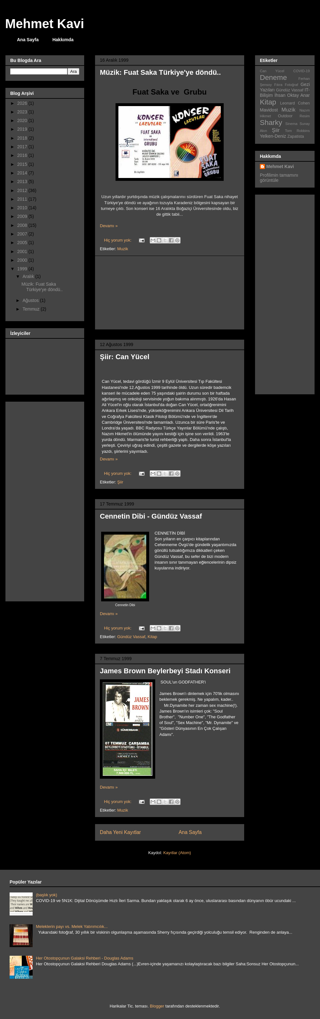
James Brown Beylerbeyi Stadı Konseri (165, 671)
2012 (22, 190)
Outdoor (285, 116)
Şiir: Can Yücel (124, 357)
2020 (22, 120)
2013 (22, 181)
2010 (22, 207)
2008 (22, 225)
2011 (22, 199)
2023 (22, 111)
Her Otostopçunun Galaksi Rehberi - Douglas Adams (84, 958)
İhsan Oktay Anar (292, 95)
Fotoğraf (291, 85)
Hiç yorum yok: (118, 473)
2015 (22, 164)
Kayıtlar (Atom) (177, 852)
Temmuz (31, 309)
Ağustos (31, 300)
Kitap (152, 636)
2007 (22, 233)
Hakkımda (63, 39)
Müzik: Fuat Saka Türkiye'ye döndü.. (160, 72)
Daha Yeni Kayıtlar (120, 832)
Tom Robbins (297, 131)
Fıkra (278, 85)
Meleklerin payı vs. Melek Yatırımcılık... (72, 926)
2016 (22, 155)
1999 (22, 268)
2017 (22, 146)
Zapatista (295, 136)
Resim (305, 116)
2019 (22, 129)
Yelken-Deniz (273, 136)
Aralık (28, 276)
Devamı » (109, 459)
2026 (22, 103)
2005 (22, 242)
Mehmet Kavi (44, 24)
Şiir (120, 482)
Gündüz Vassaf (131, 636)
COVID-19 (301, 71)
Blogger (157, 1006)
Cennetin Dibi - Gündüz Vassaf (151, 516)
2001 (22, 251)
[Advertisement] (170, 293)
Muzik (122, 810)
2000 (22, 260)
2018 (22, 138)
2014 (22, 172)
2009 (22, 216)
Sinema (291, 124)
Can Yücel (272, 71)
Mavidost (269, 109)
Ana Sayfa (28, 39)
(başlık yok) (46, 894)
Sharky (271, 123)
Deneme (273, 77)
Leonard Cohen (295, 103)
